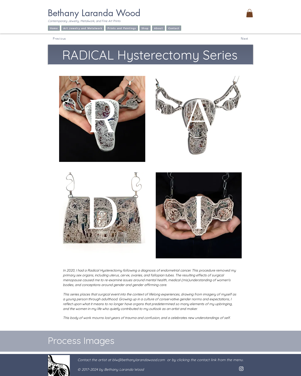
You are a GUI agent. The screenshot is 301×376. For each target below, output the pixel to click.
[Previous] (58, 38)
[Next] (242, 38)
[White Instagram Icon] (241, 369)
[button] (249, 13)
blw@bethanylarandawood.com (138, 360)
